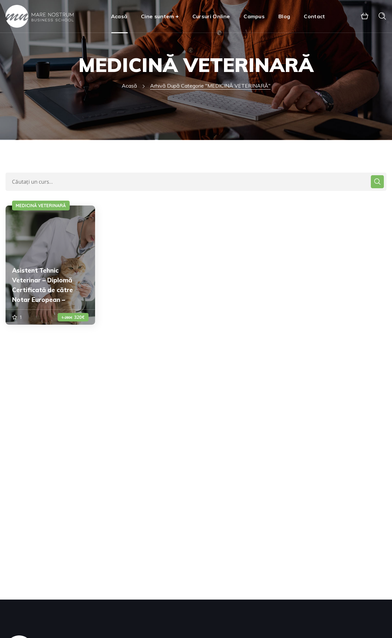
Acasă (129, 85)
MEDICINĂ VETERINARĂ (41, 205)
